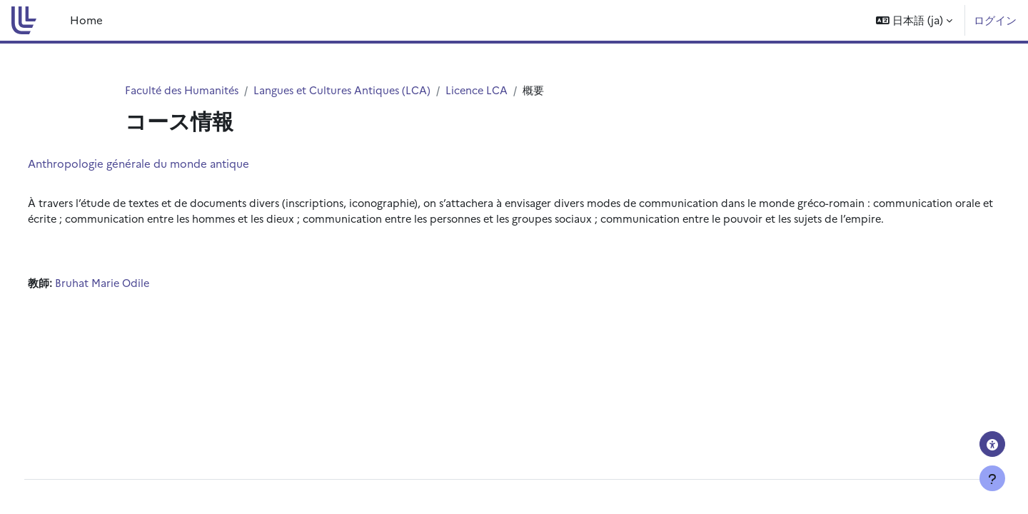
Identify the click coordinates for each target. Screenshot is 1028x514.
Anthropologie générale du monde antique (165, 163)
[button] (914, 20)
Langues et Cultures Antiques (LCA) (349, 90)
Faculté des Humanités (184, 90)
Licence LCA (486, 90)
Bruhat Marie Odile (129, 301)
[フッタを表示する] (992, 478)
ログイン (995, 19)
